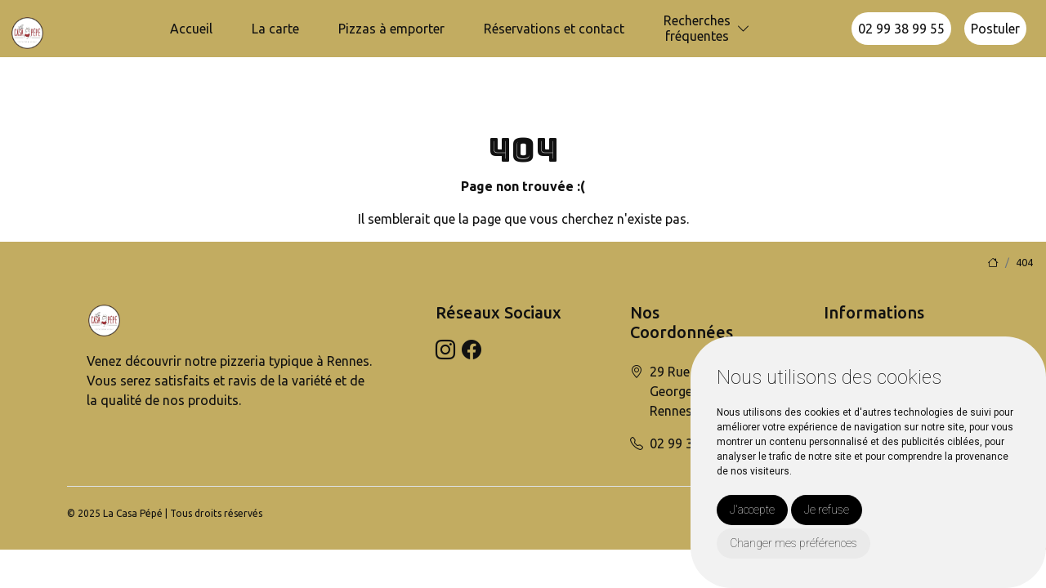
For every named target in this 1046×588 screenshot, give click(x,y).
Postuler (995, 28)
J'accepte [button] (752, 509)
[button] (744, 29)
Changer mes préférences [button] (793, 543)
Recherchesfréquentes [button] (697, 28)
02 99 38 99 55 (901, 28)
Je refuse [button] (826, 509)
